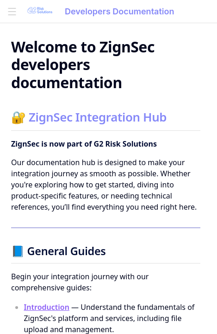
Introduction (46, 307)
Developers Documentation (119, 11)
